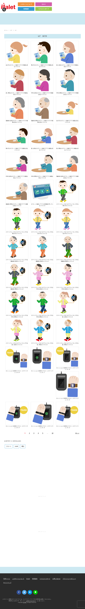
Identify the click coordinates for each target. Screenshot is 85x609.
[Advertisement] (42, 472)
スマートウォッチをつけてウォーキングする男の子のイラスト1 (17, 232)
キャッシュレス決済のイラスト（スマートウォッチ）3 (42, 426)
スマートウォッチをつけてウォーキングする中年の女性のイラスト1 (67, 288)
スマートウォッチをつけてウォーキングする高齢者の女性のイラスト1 (42, 260)
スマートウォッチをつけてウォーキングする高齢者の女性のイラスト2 (17, 260)
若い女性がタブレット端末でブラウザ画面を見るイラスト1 (67, 65)
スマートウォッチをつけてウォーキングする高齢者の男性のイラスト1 (67, 260)
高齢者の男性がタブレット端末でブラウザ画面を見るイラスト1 (42, 121)
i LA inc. (25, 602)
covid (16, 446)
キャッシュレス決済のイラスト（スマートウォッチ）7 (42, 371)
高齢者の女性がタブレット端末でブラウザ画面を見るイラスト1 (17, 121)
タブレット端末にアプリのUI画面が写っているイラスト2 (42, 204)
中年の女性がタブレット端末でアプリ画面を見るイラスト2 (17, 177)
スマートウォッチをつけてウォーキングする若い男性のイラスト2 (42, 344)
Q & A (43, 4)
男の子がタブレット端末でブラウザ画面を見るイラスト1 (42, 65)
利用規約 (26, 9)
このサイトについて (26, 4)
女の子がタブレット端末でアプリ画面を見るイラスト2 (67, 121)
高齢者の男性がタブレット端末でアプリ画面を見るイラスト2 (17, 204)
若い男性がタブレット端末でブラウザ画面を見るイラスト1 (17, 93)
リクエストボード (43, 9)
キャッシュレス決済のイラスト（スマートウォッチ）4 (17, 426)
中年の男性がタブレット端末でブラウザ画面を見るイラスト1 (67, 93)
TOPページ (6, 579)
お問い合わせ (56, 579)
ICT (11, 30)
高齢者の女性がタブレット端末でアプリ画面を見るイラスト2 (67, 177)
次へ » (77, 433)
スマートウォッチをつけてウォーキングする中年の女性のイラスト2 (42, 288)
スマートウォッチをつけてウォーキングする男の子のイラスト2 (67, 204)
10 (52, 433)
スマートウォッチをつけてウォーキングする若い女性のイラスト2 (67, 316)
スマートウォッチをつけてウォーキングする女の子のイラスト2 (42, 232)
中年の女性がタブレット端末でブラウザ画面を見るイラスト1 (42, 93)
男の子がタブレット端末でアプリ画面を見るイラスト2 (17, 149)
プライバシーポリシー (69, 579)
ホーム (6, 30)
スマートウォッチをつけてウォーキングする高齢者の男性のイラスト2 (17, 288)
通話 (22, 446)
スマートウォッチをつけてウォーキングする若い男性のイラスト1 (67, 344)
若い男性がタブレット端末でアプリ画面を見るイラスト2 (67, 149)
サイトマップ (7, 582)
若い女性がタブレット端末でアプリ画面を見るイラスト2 (42, 149)
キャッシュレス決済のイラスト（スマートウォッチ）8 (17, 371)
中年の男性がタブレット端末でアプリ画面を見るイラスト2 (42, 177)
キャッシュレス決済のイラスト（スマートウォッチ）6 (67, 368)
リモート (8, 446)
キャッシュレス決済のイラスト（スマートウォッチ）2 (67, 426)
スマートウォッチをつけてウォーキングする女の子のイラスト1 (67, 232)
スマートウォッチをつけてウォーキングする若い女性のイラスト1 (17, 344)
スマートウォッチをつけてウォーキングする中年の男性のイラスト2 (17, 316)
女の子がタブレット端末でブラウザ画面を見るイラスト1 (17, 65)
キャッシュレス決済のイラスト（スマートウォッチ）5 (67, 399)
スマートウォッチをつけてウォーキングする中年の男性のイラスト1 (42, 316)
